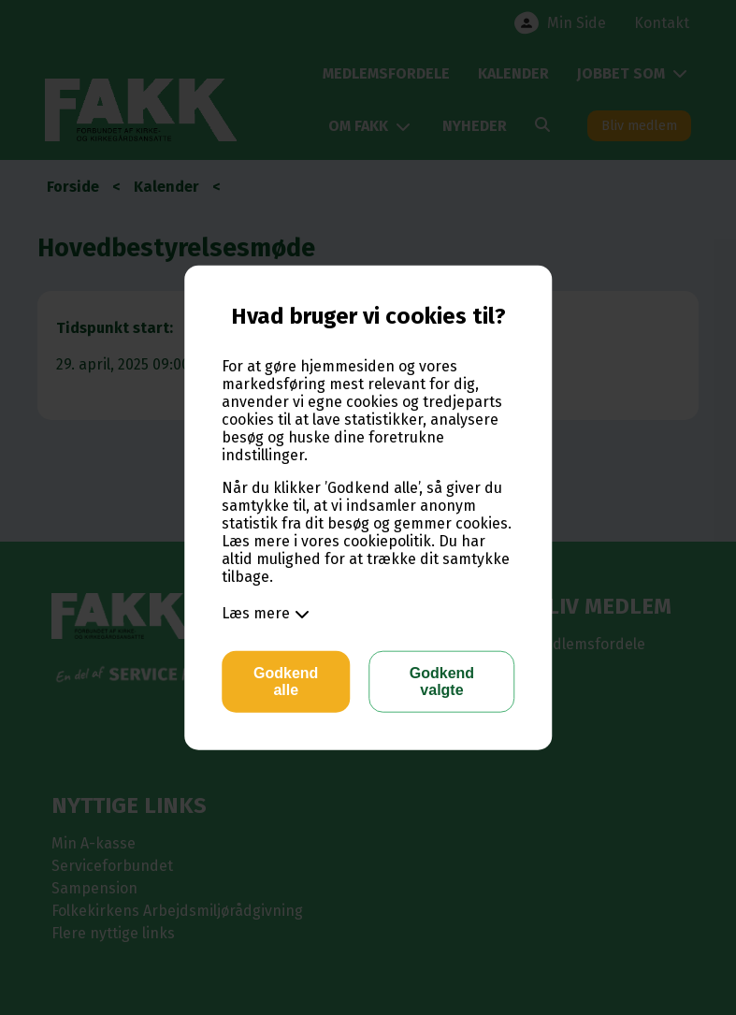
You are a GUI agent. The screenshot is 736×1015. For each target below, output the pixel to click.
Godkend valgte (442, 681)
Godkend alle (285, 681)
